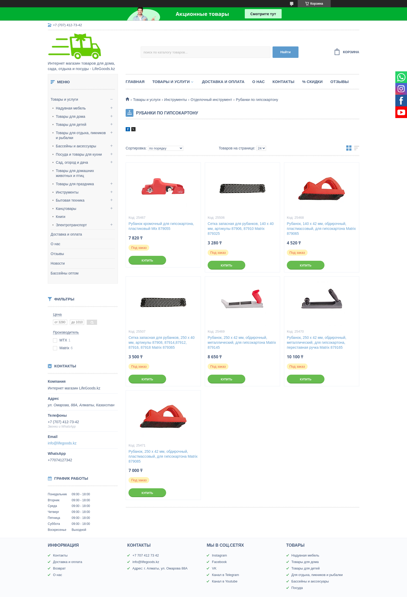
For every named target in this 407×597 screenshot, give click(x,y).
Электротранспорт (71, 225)
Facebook (219, 562)
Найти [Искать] (285, 52)
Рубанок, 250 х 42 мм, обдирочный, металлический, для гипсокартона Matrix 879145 (242, 342)
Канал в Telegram (225, 575)
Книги (60, 217)
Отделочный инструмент (211, 100)
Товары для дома (70, 116)
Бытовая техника (70, 200)
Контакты (283, 82)
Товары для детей (71, 124)
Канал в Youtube (224, 581)
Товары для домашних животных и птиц (75, 173)
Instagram (219, 555)
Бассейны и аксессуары (76, 146)
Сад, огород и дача (72, 162)
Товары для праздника (75, 184)
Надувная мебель (71, 108)
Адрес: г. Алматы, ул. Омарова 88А (159, 568)
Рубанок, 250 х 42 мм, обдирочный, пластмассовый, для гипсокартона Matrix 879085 (163, 456)
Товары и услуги (64, 99)
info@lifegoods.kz (62, 443)
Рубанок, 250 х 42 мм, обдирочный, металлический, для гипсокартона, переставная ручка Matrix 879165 (316, 342)
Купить (147, 260)
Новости (58, 263)
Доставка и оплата (66, 234)
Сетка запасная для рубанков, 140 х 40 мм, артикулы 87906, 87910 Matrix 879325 (241, 229)
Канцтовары (66, 209)
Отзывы (57, 254)
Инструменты (67, 192)
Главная (135, 82)
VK (214, 568)
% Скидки (312, 82)
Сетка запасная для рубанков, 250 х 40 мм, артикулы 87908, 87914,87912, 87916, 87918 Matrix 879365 (161, 342)
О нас (55, 244)
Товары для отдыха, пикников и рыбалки (81, 135)
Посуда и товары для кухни (79, 154)
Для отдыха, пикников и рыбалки (317, 575)
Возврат (59, 568)
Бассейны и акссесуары (310, 581)
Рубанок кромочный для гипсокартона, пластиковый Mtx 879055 (161, 226)
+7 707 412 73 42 (145, 555)
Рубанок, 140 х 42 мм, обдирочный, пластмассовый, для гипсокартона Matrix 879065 (321, 229)
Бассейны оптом (64, 273)
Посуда (297, 588)
